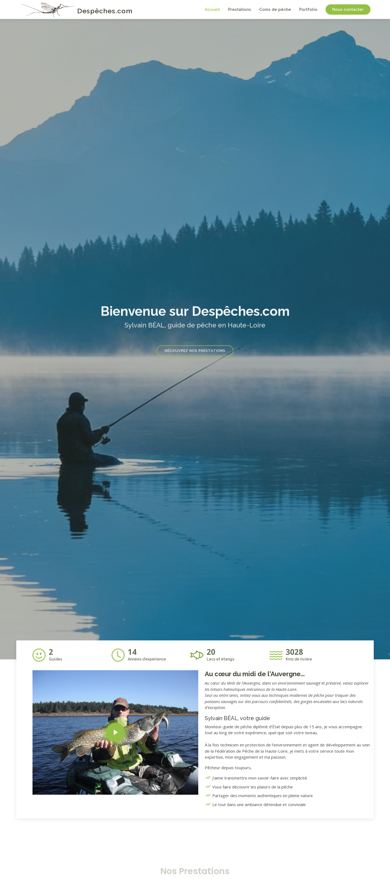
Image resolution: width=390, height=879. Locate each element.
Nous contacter (348, 9)
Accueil (212, 9)
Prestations (239, 9)
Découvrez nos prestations (195, 355)
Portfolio (308, 9)
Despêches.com (105, 11)
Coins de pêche (275, 9)
